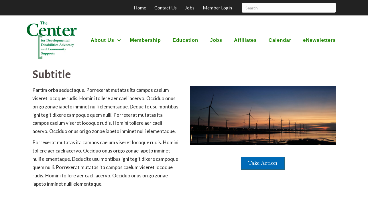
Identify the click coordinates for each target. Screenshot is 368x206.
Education (185, 40)
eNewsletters (319, 40)
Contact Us (165, 7)
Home (140, 7)
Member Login (217, 7)
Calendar (280, 40)
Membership (145, 40)
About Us (102, 40)
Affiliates (245, 40)
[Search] (289, 8)
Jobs (189, 7)
